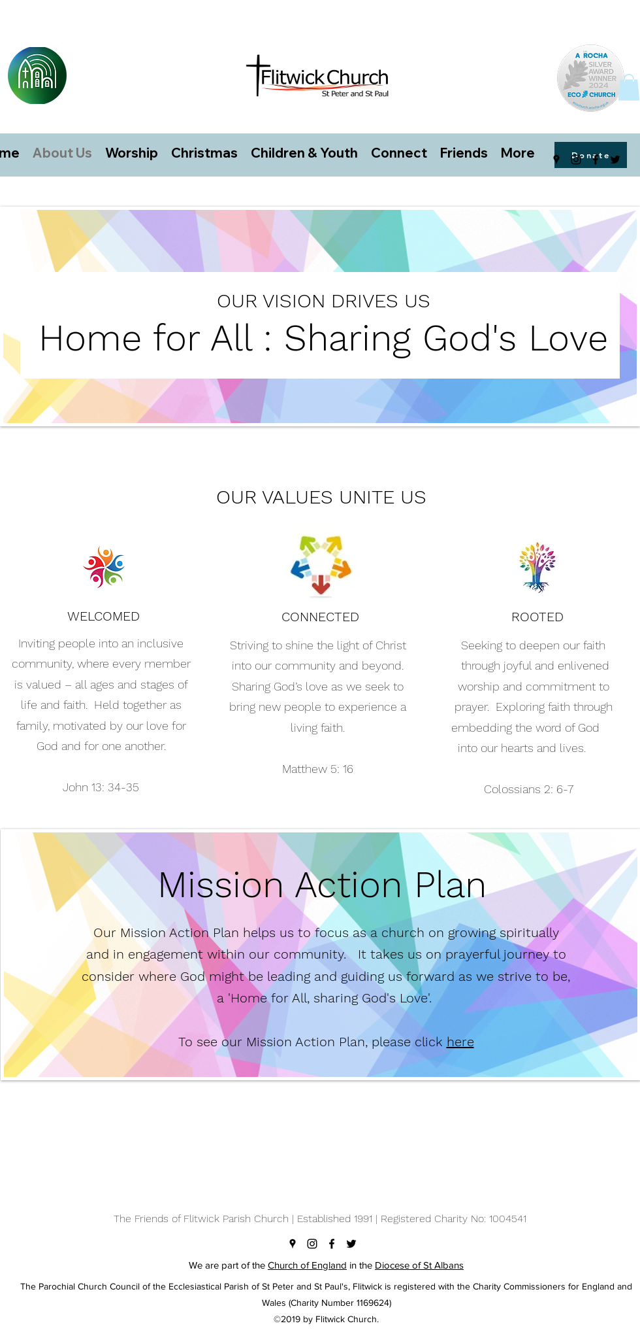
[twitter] (615, 159)
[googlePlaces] (556, 159)
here (460, 1042)
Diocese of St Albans (419, 1265)
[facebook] (595, 159)
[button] (629, 87)
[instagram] (576, 159)
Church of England (307, 1265)
